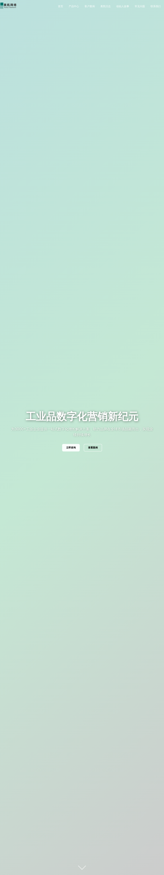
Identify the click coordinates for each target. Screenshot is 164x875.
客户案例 (90, 6)
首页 (60, 6)
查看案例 (93, 447)
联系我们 (156, 6)
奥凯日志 (105, 6)
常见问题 (140, 6)
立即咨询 (71, 447)
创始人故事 (122, 6)
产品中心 (74, 6)
